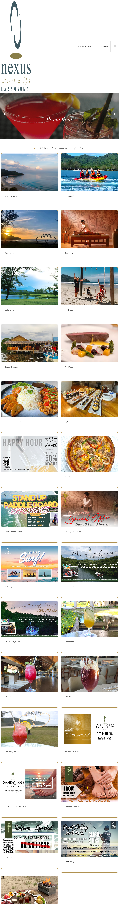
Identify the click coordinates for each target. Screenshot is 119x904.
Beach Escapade (11, 196)
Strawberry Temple (12, 752)
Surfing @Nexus (11, 587)
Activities (44, 148)
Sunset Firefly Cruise (12, 642)
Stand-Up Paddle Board (13, 532)
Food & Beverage (59, 148)
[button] (4, 114)
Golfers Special (10, 858)
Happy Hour (9, 477)
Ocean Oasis (69, 196)
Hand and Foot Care (72, 807)
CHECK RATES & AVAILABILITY (88, 46)
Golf (74, 148)
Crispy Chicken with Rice (14, 422)
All (34, 148)
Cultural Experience (12, 367)
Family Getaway (70, 310)
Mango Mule (69, 642)
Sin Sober (8, 697)
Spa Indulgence (70, 253)
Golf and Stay (10, 310)
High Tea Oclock (71, 422)
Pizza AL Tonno (70, 477)
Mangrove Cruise (71, 587)
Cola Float (68, 697)
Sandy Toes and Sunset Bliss (15, 807)
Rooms (83, 148)
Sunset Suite (9, 253)
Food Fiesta (69, 367)
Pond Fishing (69, 862)
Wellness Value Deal (72, 752)
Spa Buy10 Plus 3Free (73, 532)
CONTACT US (105, 46)
